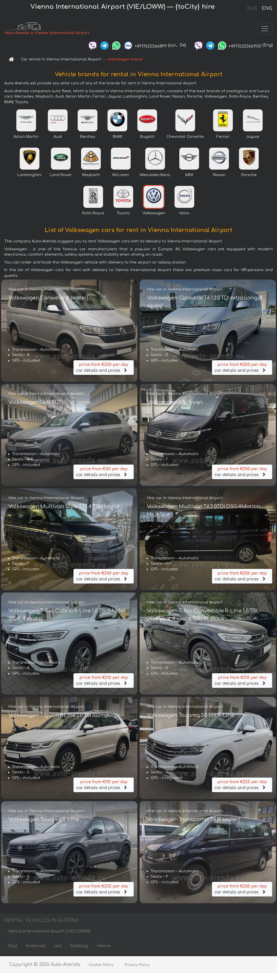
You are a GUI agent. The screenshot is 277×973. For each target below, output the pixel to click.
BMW (117, 138)
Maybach (91, 176)
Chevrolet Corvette (185, 138)
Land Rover (61, 176)
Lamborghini (29, 176)
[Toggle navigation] (264, 29)
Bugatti (147, 138)
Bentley (87, 138)
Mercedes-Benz (155, 176)
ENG (267, 8)
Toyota (123, 214)
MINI (189, 176)
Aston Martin (26, 138)
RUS (252, 8)
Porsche (249, 176)
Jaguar (253, 138)
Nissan (219, 176)
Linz (58, 947)
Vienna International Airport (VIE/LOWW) (49, 932)
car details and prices (103, 367)
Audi (57, 138)
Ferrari (222, 138)
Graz (12, 947)
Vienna (103, 947)
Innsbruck (36, 947)
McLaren (120, 176)
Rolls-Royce (93, 214)
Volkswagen (153, 214)
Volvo (184, 214)
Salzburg (79, 947)
